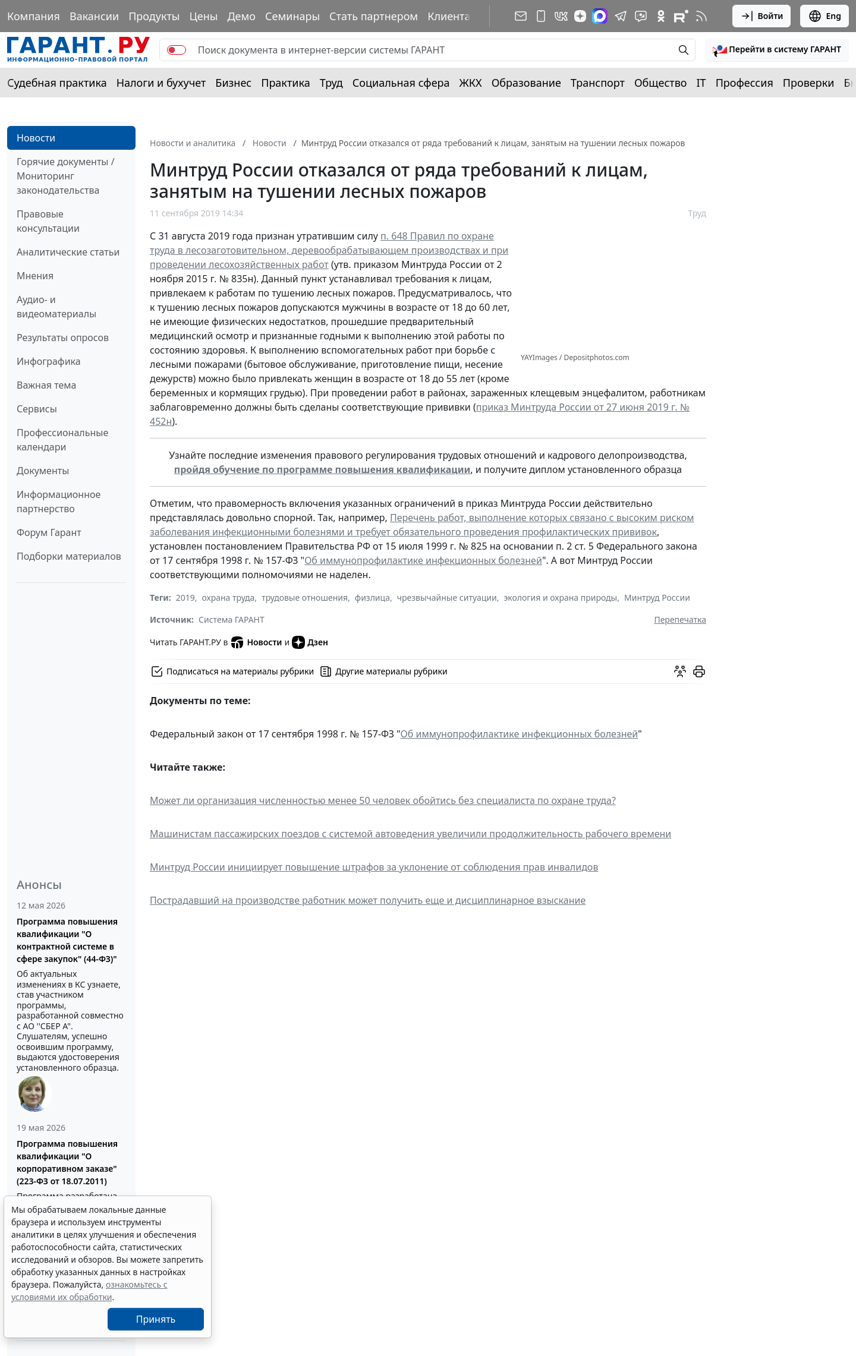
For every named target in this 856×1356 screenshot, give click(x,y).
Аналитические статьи (68, 251)
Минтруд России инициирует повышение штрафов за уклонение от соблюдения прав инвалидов (374, 866)
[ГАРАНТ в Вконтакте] (561, 16)
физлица (372, 597)
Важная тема (47, 385)
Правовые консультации (48, 221)
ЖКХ (471, 82)
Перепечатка (680, 619)
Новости (36, 137)
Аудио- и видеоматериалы (56, 306)
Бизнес (233, 82)
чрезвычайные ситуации (447, 597)
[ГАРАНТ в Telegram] (620, 16)
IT (701, 82)
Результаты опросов (63, 337)
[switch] (176, 50)
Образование (526, 82)
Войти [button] (761, 16)
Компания (33, 16)
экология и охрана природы (560, 597)
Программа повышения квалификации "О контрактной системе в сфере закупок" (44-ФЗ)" (67, 940)
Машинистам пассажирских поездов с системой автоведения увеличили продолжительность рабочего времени (410, 833)
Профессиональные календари (62, 439)
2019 (185, 597)
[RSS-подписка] (701, 16)
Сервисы (37, 408)
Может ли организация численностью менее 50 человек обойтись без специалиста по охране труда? (383, 800)
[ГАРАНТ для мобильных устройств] (541, 16)
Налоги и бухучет (161, 82)
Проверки (809, 82)
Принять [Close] (156, 1319)
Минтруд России (657, 597)
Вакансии (94, 16)
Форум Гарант (49, 532)
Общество (660, 82)
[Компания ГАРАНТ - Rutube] (681, 16)
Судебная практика (57, 82)
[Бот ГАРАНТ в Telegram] (641, 16)
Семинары (292, 16)
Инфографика (49, 361)
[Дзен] (580, 16)
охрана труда (228, 597)
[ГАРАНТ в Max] (600, 16)
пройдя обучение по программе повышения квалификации (322, 469)
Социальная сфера (401, 82)
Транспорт (598, 82)
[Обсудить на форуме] (680, 671)
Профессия (744, 82)
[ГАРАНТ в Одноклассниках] (661, 16)
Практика (285, 82)
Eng (824, 16)
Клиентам (453, 16)
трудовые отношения (305, 597)
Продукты (154, 16)
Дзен (310, 642)
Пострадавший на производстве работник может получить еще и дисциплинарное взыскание (368, 900)
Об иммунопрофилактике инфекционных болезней (423, 560)
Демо (241, 16)
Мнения (35, 275)
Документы (43, 470)
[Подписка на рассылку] (521, 16)
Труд (331, 82)
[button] (777, 50)
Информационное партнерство (58, 501)
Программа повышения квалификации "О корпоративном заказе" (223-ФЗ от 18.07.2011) (67, 1162)
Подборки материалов (69, 556)
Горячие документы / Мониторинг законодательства (66, 176)
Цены (203, 16)
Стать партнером (373, 16)
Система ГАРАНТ (232, 619)
